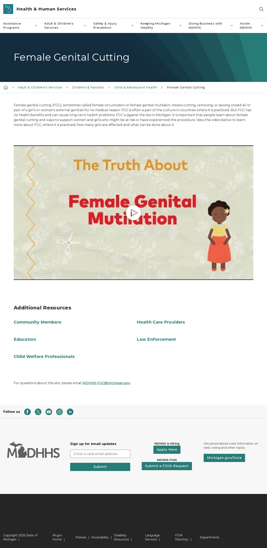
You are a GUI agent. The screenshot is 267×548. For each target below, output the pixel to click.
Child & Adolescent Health (135, 87)
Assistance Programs (20, 25)
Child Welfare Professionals (44, 356)
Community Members (37, 322)
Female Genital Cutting (186, 87)
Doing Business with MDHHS (211, 25)
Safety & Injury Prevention (113, 25)
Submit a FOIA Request (167, 466)
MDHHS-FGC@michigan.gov (106, 383)
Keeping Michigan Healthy (161, 25)
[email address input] (100, 454)
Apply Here (167, 450)
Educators (25, 339)
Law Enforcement (156, 339)
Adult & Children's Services (65, 25)
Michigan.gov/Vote (224, 458)
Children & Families (88, 87)
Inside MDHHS (252, 25)
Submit (100, 467)
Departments (209, 537)
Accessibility (100, 537)
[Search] (261, 9)
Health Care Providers (161, 322)
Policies (80, 537)
